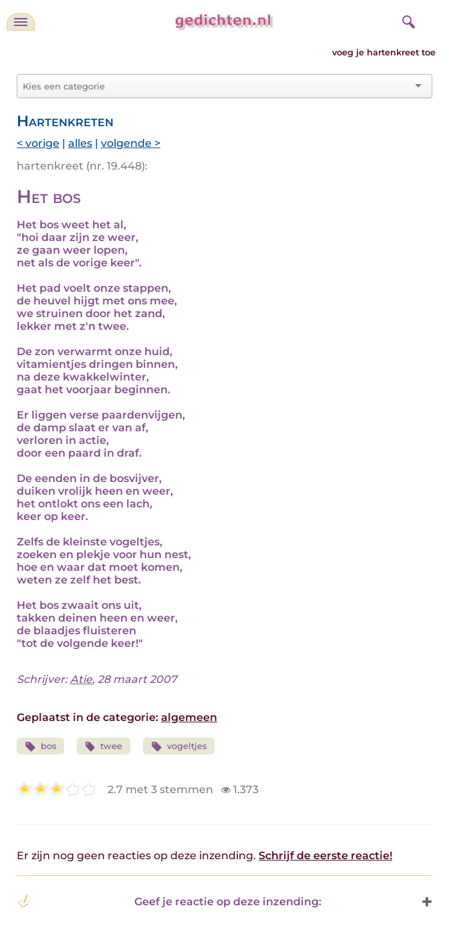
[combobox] (216, 86)
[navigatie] (21, 22)
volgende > (130, 143)
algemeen (189, 717)
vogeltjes (178, 746)
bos (40, 746)
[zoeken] (407, 20)
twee (104, 746)
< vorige (38, 143)
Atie (81, 679)
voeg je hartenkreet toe (384, 52)
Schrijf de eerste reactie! (325, 855)
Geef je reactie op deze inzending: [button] (169, 901)
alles (80, 143)
